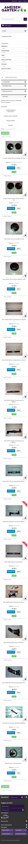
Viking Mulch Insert (11, 116)
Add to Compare (8, 175)
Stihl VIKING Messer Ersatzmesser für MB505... (14, 441)
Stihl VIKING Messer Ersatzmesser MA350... (14, 481)
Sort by (2, 129)
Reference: (8, 162)
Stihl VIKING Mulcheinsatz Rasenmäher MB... (14, 682)
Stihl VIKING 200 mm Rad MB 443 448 (14, 239)
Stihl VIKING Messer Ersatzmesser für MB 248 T (14, 320)
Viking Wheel (10, 121)
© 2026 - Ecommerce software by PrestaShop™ (10, 840)
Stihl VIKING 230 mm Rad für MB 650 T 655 (14, 279)
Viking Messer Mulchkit (10, 110)
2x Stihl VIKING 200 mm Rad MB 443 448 (14, 158)
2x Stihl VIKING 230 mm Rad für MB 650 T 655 (14, 199)
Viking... (10, 125)
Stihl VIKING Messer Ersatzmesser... (14, 562)
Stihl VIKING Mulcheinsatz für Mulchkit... (14, 642)
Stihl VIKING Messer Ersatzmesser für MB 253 (14, 360)
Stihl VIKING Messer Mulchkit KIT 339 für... (14, 602)
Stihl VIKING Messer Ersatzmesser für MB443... (14, 401)
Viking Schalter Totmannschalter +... (14, 763)
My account (4, 821)
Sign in (25, 1)
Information (6, 86)
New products (7, 91)
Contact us (14, 1)
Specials (5, 96)
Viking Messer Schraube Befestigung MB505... (14, 723)
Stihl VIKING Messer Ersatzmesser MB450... (14, 521)
